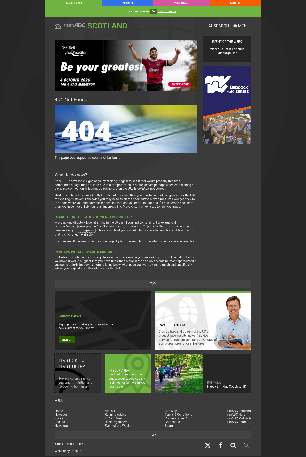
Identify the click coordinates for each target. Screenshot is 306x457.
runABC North (236, 416)
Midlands (181, 3)
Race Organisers (116, 423)
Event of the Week (117, 427)
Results (60, 423)
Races (59, 419)
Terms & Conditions (178, 416)
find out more (167, 11)
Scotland (74, 3)
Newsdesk (62, 416)
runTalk (110, 412)
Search (169, 427)
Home (59, 412)
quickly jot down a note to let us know (95, 266)
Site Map (171, 412)
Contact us (172, 423)
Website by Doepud (68, 452)
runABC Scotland (239, 412)
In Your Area (113, 419)
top (153, 284)
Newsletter (62, 427)
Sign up (66, 341)
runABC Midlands (239, 419)
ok (154, 11)
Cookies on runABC (178, 419)
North (128, 3)
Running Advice (115, 416)
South (235, 3)
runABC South (237, 423)
